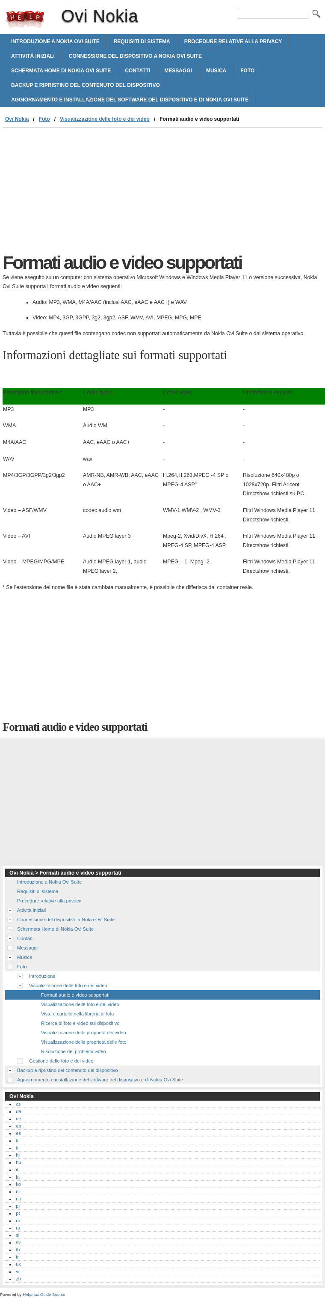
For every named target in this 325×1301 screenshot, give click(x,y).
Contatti (137, 71)
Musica (216, 71)
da (18, 1111)
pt (18, 1213)
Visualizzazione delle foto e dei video (105, 119)
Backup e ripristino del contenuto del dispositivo (85, 85)
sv (18, 1242)
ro (18, 1220)
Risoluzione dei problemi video (73, 1051)
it (17, 1169)
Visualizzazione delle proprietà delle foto (83, 1042)
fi (17, 1140)
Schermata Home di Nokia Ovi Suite (61, 71)
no (18, 1198)
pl (18, 1206)
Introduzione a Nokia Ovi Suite (55, 42)
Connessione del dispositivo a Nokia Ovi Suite (135, 56)
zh (18, 1278)
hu (18, 1162)
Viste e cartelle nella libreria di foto (77, 1013)
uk (18, 1264)
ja (18, 1176)
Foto (247, 71)
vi (17, 1271)
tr (17, 1256)
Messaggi (178, 71)
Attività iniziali (33, 56)
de (18, 1118)
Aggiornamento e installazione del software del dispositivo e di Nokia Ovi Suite (129, 100)
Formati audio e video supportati (75, 994)
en (18, 1125)
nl (18, 1191)
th (18, 1249)
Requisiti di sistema (142, 42)
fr (17, 1147)
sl (17, 1235)
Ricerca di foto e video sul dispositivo (80, 1023)
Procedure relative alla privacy (233, 42)
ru (18, 1227)
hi (18, 1155)
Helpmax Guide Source (44, 1294)
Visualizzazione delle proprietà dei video (83, 1032)
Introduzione (42, 976)
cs (18, 1104)
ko (18, 1184)
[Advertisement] (74, 192)
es (18, 1133)
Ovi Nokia (25, 19)
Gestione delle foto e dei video (61, 1060)
